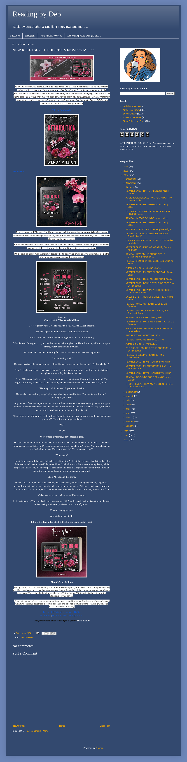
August (129, 396)
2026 (126, 166)
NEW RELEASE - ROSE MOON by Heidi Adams (149, 279)
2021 (126, 439)
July (128, 400)
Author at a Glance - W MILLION (141, 344)
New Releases (27, 637)
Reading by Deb (36, 14)
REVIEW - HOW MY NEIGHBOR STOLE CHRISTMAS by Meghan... (145, 255)
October (130, 187)
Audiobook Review (132, 106)
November (131, 183)
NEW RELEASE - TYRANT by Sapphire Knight (148, 229)
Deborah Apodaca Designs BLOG (84, 35)
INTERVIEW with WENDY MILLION (143, 335)
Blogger (99, 748)
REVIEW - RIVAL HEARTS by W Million (145, 339)
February (130, 421)
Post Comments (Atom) (37, 731)
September (131, 392)
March (129, 417)
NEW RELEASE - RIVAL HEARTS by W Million (148, 361)
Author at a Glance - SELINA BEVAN (143, 268)
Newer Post (18, 726)
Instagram (30, 35)
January (130, 426)
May (128, 409)
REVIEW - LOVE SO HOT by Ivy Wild (144, 317)
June (128, 404)
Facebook (15, 35)
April (128, 413)
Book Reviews (130, 113)
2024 (126, 175)
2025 (126, 171)
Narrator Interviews (132, 117)
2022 (126, 435)
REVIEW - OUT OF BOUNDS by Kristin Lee (147, 218)
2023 (126, 431)
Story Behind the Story (134, 121)
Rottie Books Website (51, 35)
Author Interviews (131, 110)
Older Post (105, 726)
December (131, 179)
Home (62, 726)
